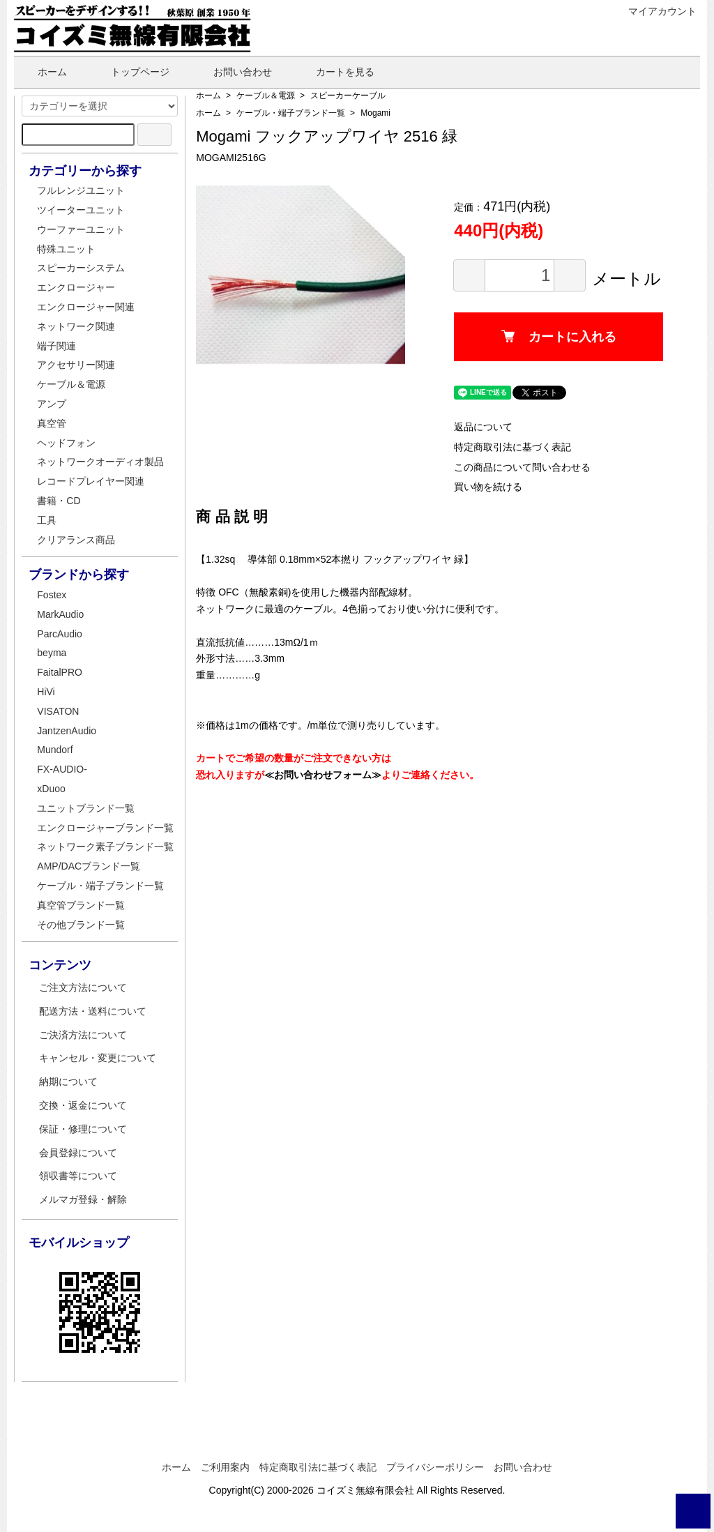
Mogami (375, 113)
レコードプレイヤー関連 (90, 481)
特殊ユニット (66, 249)
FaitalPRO (59, 672)
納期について (68, 1081)
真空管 (51, 423)
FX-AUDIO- (62, 769)
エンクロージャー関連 (86, 306)
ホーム (42, 71)
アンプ (51, 403)
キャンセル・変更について (97, 1057)
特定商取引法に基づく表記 (512, 447)
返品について (483, 426)
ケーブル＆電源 (265, 95)
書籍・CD (58, 500)
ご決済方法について (83, 1034)
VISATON (58, 711)
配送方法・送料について (92, 1011)
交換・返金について (83, 1105)
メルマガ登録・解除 (83, 1199)
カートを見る (335, 71)
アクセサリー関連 (76, 364)
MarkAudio (60, 614)
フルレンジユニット (81, 190)
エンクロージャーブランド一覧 (105, 827)
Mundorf (55, 749)
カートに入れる (558, 337)
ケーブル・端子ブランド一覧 (290, 113)
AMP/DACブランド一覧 (88, 866)
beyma (51, 652)
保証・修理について (83, 1129)
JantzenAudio (66, 730)
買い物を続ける (488, 486)
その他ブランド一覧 (81, 924)
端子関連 (56, 345)
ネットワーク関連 (76, 326)
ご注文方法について (83, 987)
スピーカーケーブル (348, 95)
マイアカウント (655, 11)
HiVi (45, 691)
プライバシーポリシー (435, 1467)
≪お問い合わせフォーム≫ (322, 774)
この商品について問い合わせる (522, 467)
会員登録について (78, 1152)
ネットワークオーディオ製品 (100, 461)
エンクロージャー (76, 287)
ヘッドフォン (66, 442)
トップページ (130, 71)
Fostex (51, 594)
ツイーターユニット (81, 209)
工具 (46, 520)
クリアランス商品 (76, 539)
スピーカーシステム (81, 267)
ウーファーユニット (81, 229)
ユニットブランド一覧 (86, 808)
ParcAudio (59, 633)
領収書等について (78, 1175)
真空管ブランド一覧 (81, 905)
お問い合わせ (232, 71)
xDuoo (51, 788)
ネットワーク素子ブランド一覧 (105, 846)
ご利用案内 (225, 1467)
